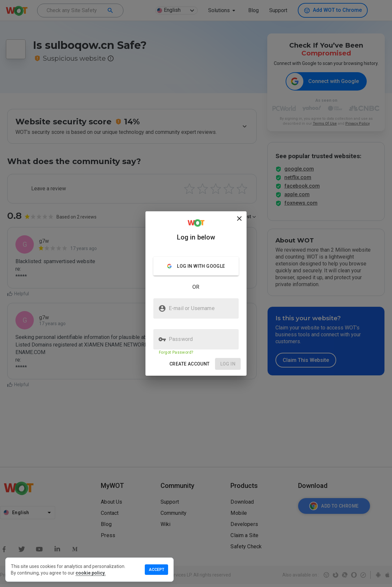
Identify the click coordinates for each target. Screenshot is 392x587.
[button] (189, 364)
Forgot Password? (176, 352)
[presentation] (196, 293)
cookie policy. (91, 573)
